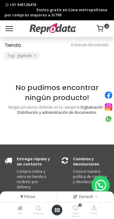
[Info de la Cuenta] (94, 208)
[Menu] (9, 28)
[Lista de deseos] (75, 208)
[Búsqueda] (38, 208)
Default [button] (86, 196)
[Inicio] (20, 208)
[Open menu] (57, 210)
